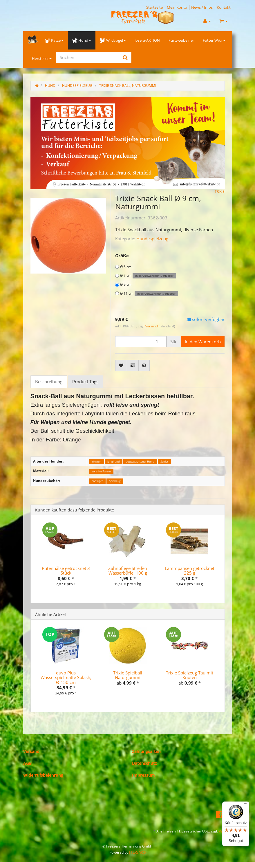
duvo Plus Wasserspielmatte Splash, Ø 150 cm (66, 677)
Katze (54, 40)
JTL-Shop (137, 852)
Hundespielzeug (152, 238)
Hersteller (42, 58)
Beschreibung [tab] (48, 381)
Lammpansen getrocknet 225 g (189, 570)
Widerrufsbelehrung (43, 775)
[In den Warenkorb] (203, 341)
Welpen (96, 461)
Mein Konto (177, 7)
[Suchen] (87, 57)
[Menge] (141, 341)
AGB (27, 763)
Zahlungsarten (146, 751)
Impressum (143, 775)
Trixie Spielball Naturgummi (127, 675)
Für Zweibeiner (181, 40)
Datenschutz (144, 763)
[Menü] (245, 805)
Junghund (113, 461)
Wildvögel (113, 40)
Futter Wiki (214, 40)
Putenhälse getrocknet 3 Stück (66, 570)
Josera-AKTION (147, 40)
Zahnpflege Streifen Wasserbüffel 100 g (127, 570)
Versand (152, 326)
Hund (81, 40)
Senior (164, 461)
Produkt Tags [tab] (85, 381)
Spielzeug (115, 481)
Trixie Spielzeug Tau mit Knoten (189, 675)
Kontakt (224, 7)
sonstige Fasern (101, 471)
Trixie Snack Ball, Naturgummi (127, 85)
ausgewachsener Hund (140, 461)
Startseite (154, 7)
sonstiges (97, 481)
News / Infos (202, 7)
